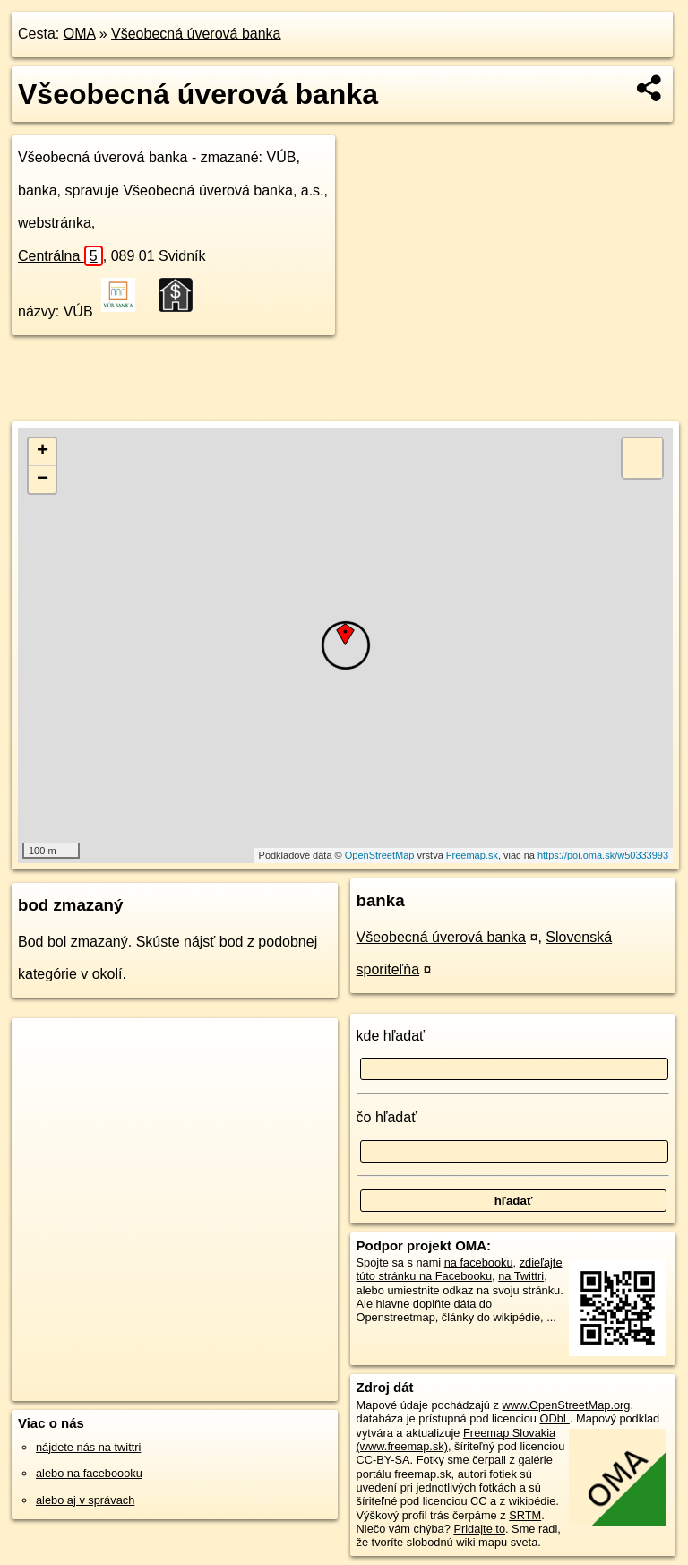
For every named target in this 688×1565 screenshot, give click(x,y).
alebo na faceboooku (89, 1473)
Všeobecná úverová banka (195, 33)
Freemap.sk (472, 855)
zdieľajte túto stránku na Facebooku (460, 1269)
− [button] (42, 479)
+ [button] (42, 451)
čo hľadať (387, 1117)
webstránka (54, 222)
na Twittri (521, 1276)
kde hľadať (391, 1035)
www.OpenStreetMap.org (566, 1405)
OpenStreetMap (380, 855)
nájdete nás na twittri (88, 1447)
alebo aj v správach (85, 1500)
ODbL (554, 1418)
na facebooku (478, 1262)
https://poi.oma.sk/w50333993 (603, 855)
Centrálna (60, 256)
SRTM (525, 1515)
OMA (80, 33)
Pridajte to (479, 1528)
